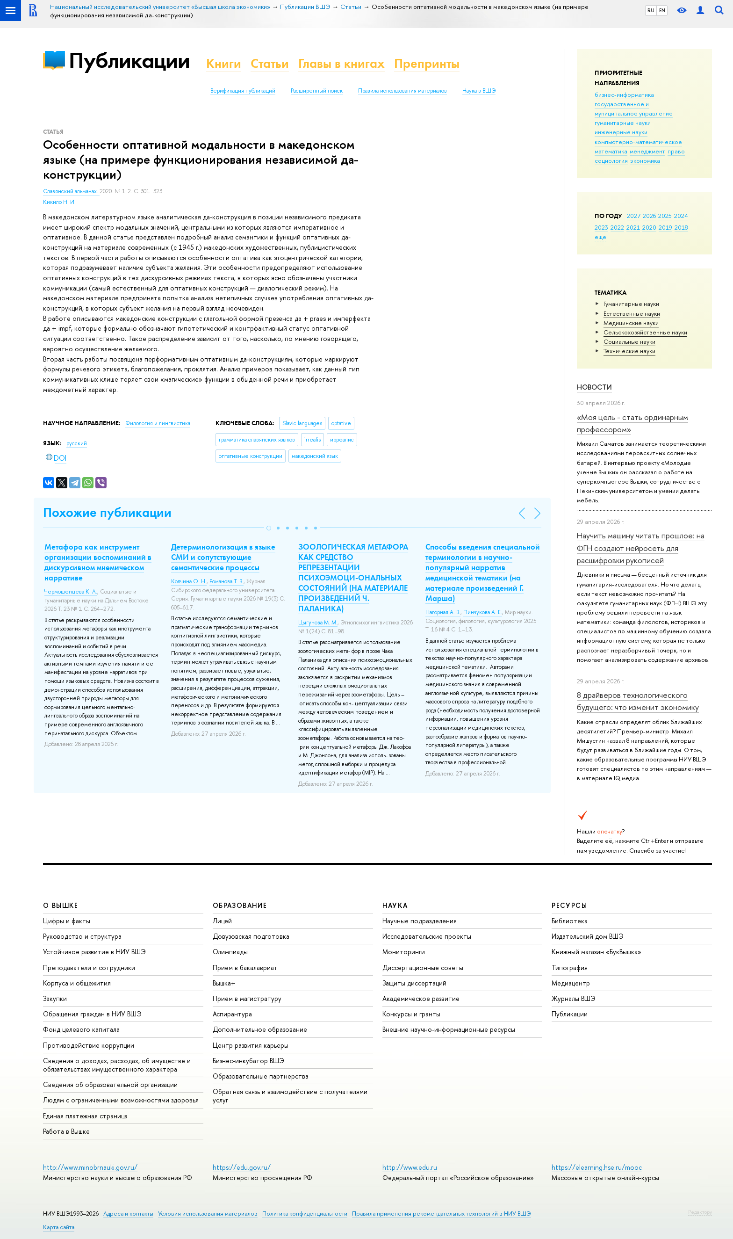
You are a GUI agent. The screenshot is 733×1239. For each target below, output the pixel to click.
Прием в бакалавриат (245, 967)
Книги (223, 63)
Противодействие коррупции (88, 1045)
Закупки (55, 998)
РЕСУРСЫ (569, 905)
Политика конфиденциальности (304, 1213)
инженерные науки (621, 132)
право (676, 151)
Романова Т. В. (226, 581)
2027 (633, 215)
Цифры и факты (66, 920)
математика (611, 151)
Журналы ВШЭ (574, 998)
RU (650, 10)
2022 (617, 227)
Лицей (222, 920)
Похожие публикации (107, 512)
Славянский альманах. (71, 191)
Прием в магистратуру (247, 998)
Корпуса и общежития (77, 982)
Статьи (270, 63)
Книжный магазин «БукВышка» (596, 951)
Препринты (427, 63)
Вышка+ (224, 982)
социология (611, 160)
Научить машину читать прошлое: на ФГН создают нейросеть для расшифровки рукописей (640, 547)
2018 (681, 227)
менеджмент (647, 151)
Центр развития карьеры (250, 1045)
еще (600, 236)
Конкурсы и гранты (411, 1013)
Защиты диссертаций (414, 982)
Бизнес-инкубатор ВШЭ (248, 1060)
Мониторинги (403, 951)
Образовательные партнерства (261, 1076)
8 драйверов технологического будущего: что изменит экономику (638, 700)
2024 (681, 215)
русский (76, 443)
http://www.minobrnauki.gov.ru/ (90, 1167)
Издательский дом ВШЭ (588, 936)
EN (662, 10)
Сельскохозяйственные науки (645, 332)
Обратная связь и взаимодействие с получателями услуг (290, 1095)
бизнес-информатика (624, 94)
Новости (594, 387)
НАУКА (395, 905)
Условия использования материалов (208, 1213)
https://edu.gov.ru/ (242, 1167)
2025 (665, 215)
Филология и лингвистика (157, 423)
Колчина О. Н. (189, 581)
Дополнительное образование (260, 1029)
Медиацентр (571, 982)
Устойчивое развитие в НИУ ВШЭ (94, 951)
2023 (601, 227)
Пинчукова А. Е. (482, 612)
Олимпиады (230, 951)
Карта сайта (58, 1227)
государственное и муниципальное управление (634, 108)
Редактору (700, 1212)
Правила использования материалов (402, 90)
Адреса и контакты (128, 1213)
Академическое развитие (421, 998)
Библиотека (570, 920)
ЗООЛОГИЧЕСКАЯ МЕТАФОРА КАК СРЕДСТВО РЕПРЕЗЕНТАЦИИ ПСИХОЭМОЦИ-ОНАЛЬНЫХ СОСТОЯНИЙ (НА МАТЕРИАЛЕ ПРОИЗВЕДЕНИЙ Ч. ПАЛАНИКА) (353, 578)
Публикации (129, 60)
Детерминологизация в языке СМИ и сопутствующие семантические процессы (223, 557)
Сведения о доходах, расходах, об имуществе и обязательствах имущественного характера (117, 1064)
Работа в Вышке (66, 1131)
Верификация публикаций (242, 90)
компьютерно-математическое (638, 142)
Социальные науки (629, 341)
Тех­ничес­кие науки (629, 351)
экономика (645, 160)
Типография (570, 967)
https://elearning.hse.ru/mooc (597, 1167)
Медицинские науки (631, 323)
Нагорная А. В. (442, 612)
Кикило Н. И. (59, 202)
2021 (633, 227)
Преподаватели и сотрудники (89, 967)
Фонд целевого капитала (81, 1029)
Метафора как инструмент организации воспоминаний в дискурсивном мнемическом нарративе (97, 562)
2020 (649, 227)
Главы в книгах (341, 63)
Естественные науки (632, 313)
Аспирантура (232, 1013)
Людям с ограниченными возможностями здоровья (121, 1099)
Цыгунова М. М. (318, 622)
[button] (268, 528)
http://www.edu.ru (409, 1167)
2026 (649, 215)
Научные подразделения (419, 920)
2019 (665, 227)
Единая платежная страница (85, 1115)
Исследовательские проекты (426, 936)
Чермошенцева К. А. (70, 591)
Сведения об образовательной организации (110, 1084)
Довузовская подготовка (251, 936)
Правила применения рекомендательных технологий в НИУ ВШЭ (441, 1213)
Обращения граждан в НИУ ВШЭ (92, 1013)
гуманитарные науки (623, 122)
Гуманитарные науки (631, 303)
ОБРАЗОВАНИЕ (240, 905)
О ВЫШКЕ (61, 905)
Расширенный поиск (317, 90)
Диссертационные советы (422, 967)
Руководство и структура (82, 936)
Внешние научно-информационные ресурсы (448, 1029)
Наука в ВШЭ (479, 90)
